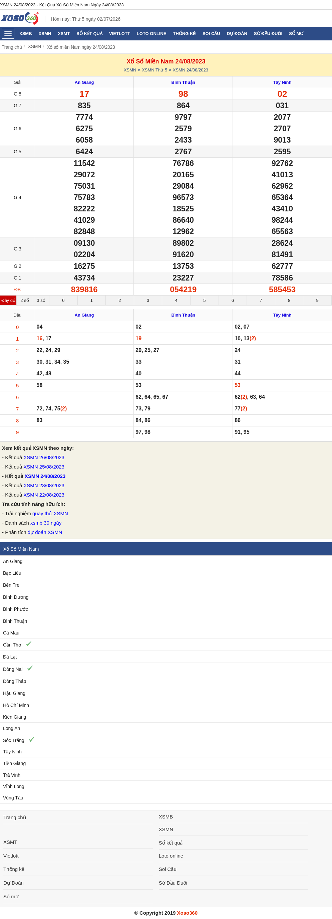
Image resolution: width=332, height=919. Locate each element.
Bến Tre (11, 585)
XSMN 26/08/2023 (43, 457)
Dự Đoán (237, 33)
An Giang (12, 561)
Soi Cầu (211, 33)
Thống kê (184, 33)
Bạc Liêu (12, 573)
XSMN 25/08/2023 (43, 467)
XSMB (25, 33)
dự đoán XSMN (45, 532)
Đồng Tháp (14, 681)
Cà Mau (11, 632)
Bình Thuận (15, 621)
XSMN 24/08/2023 (190, 69)
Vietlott (119, 33)
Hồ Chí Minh (16, 705)
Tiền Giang (14, 763)
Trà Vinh (11, 775)
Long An (11, 728)
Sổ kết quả (89, 33)
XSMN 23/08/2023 (43, 485)
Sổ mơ (296, 33)
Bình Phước (15, 609)
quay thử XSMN (50, 513)
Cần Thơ (12, 645)
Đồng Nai (13, 669)
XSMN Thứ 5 (154, 69)
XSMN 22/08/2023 (43, 495)
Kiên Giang (14, 717)
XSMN (45, 33)
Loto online (152, 33)
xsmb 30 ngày (45, 523)
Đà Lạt (10, 657)
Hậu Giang (14, 693)
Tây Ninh (12, 751)
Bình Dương (15, 597)
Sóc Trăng (13, 740)
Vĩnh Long (13, 786)
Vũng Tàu (13, 797)
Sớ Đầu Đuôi (268, 33)
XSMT (64, 33)
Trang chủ (12, 47)
